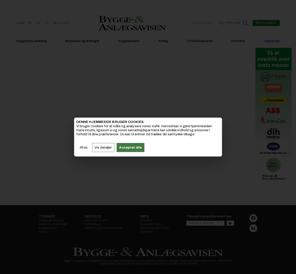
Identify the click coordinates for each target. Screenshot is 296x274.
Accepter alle (130, 147)
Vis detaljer (103, 147)
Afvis (84, 147)
